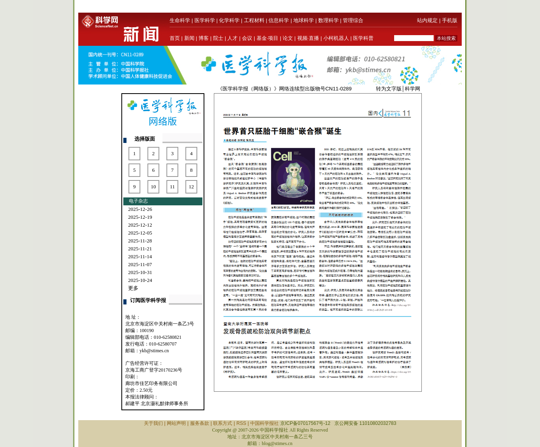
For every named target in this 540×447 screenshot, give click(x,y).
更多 (133, 288)
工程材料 (254, 20)
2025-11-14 (140, 256)
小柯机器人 (336, 38)
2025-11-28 (140, 241)
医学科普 (363, 38)
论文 (288, 38)
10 (153, 187)
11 (172, 187)
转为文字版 (389, 89)
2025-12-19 (140, 217)
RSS (241, 423)
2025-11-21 (140, 249)
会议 (247, 38)
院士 (218, 38)
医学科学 (204, 20)
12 (191, 187)
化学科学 (229, 20)
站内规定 (427, 20)
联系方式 (222, 423)
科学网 (412, 89)
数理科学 (328, 20)
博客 (203, 38)
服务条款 (199, 423)
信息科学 (278, 20)
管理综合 (353, 20)
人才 (232, 38)
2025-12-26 (140, 209)
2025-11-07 (140, 264)
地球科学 (303, 20)
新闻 (189, 38)
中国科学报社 (264, 423)
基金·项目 (268, 38)
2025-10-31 (140, 272)
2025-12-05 (140, 233)
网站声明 (176, 423)
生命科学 (180, 20)
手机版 (449, 20)
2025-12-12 (140, 225)
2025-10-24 (140, 280)
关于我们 (153, 423)
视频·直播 (308, 38)
